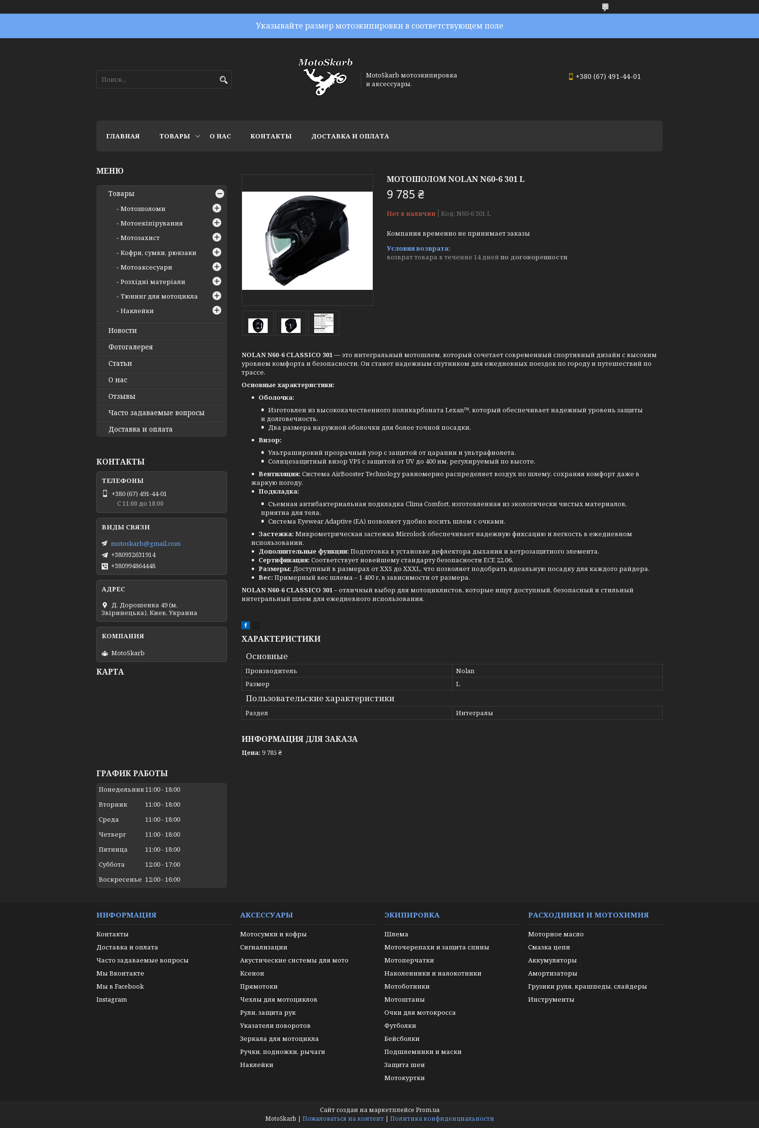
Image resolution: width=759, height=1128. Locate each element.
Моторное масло (556, 934)
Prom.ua (428, 1110)
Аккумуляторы (552, 960)
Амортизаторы (552, 973)
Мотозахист (140, 237)
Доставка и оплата (350, 136)
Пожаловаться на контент (343, 1118)
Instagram (111, 999)
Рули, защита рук (268, 1012)
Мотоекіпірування (152, 223)
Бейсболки (402, 1038)
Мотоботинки (407, 986)
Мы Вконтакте (120, 973)
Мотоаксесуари (146, 267)
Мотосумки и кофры (273, 934)
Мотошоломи (143, 208)
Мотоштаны (404, 999)
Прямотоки (259, 986)
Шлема (396, 934)
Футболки (400, 1025)
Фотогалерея (130, 347)
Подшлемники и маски (423, 1051)
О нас (220, 136)
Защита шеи (404, 1064)
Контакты (271, 136)
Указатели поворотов (275, 1025)
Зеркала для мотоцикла (279, 1038)
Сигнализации (264, 947)
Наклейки (137, 310)
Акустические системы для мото (294, 960)
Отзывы (122, 396)
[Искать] (223, 80)
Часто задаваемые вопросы (156, 412)
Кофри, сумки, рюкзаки (159, 252)
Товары (174, 136)
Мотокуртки (404, 1077)
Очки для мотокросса (420, 1012)
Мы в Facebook (120, 986)
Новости (122, 330)
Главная (123, 136)
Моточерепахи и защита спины (436, 947)
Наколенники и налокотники (433, 973)
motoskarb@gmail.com (146, 543)
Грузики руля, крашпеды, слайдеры (587, 986)
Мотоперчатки (409, 960)
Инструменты (551, 999)
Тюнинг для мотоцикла (159, 296)
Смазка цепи (549, 947)
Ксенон (252, 973)
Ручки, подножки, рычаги (282, 1051)
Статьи (120, 363)
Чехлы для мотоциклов (279, 999)
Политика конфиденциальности (442, 1118)
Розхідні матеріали (153, 281)
